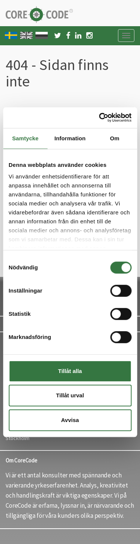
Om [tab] (114, 138)
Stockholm (17, 438)
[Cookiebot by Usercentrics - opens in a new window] (99, 117)
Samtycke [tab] (25, 138)
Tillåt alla (70, 371)
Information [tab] (70, 138)
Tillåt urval (70, 395)
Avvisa (70, 420)
